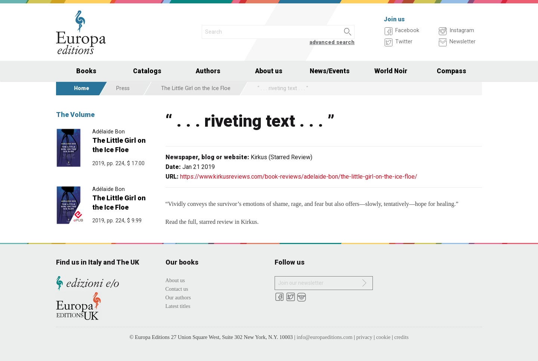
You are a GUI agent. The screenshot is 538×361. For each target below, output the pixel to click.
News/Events (330, 71)
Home (81, 88)
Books (86, 71)
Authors (208, 71)
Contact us (177, 289)
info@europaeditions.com (325, 337)
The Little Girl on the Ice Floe (196, 88)
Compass (451, 71)
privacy (364, 337)
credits (401, 337)
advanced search (332, 42)
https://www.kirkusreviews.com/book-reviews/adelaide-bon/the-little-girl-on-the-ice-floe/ (298, 176)
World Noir (390, 71)
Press (123, 88)
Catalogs (147, 71)
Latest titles (178, 306)
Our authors (178, 297)
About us (268, 71)
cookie (383, 337)
